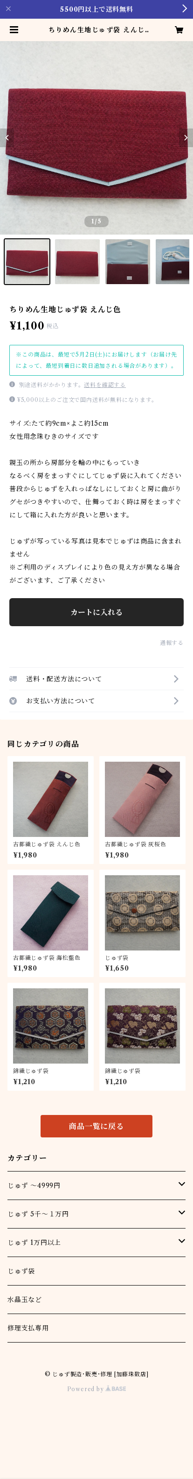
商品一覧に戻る (96, 1126)
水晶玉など (24, 1299)
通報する (172, 642)
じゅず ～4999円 (34, 1185)
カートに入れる (96, 612)
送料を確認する (105, 384)
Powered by (96, 1389)
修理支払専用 (28, 1328)
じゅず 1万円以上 (34, 1242)
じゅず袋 (21, 1271)
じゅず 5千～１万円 (38, 1214)
